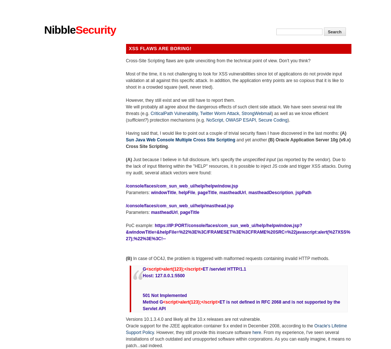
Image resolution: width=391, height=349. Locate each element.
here (256, 332)
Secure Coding (272, 120)
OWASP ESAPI (241, 120)
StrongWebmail (256, 113)
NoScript (214, 120)
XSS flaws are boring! (160, 48)
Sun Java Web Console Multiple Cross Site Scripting (181, 139)
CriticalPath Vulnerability (174, 113)
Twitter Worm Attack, (220, 113)
